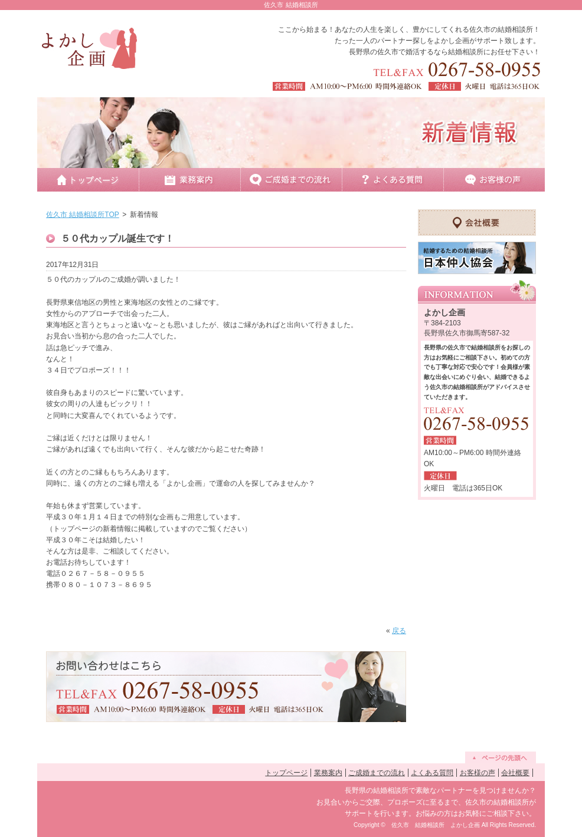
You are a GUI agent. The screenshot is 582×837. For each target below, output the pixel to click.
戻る (399, 631)
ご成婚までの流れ (376, 773)
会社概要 (515, 773)
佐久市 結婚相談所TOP (82, 214)
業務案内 (328, 773)
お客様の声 (477, 773)
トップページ (286, 773)
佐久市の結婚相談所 (501, 29)
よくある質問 (432, 773)
